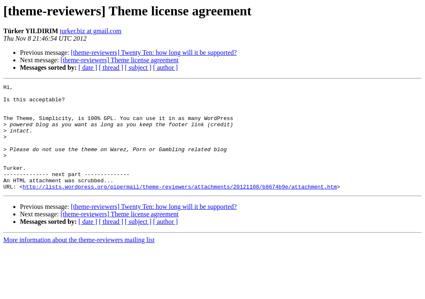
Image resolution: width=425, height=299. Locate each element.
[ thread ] (111, 67)
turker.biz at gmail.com (90, 30)
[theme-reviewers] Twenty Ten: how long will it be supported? (154, 52)
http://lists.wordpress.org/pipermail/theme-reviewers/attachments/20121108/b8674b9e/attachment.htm (180, 207)
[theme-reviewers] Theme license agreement (119, 60)
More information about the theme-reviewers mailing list (78, 261)
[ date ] (87, 67)
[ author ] (165, 67)
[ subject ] (138, 67)
